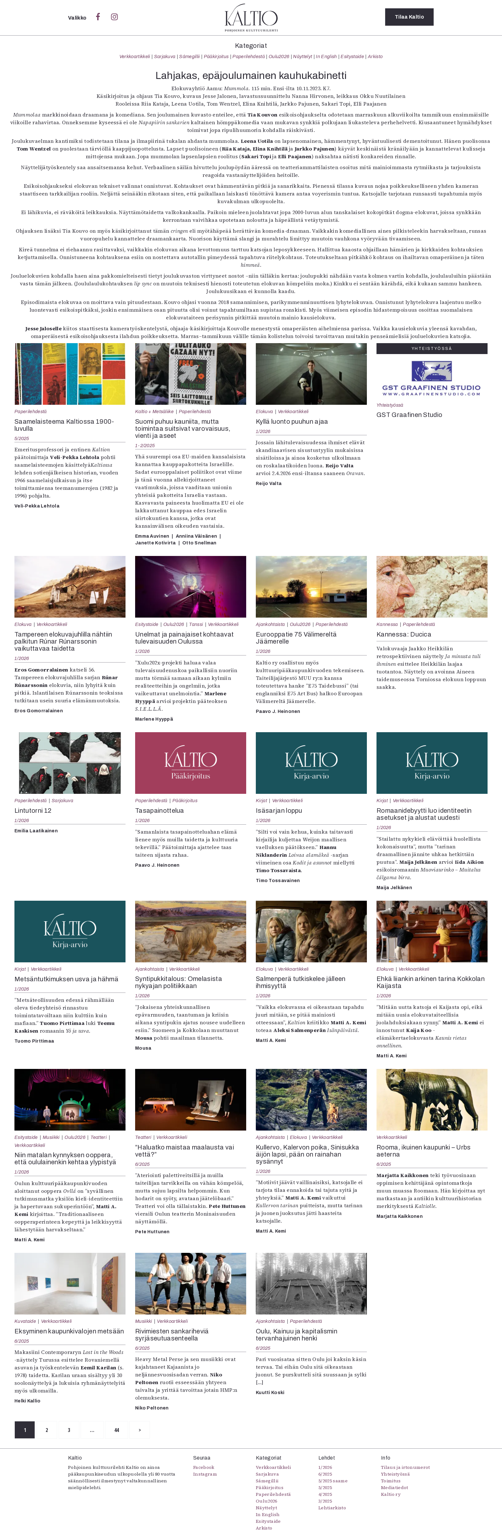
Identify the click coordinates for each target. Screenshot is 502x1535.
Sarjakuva (165, 56)
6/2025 (142, 1164)
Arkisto (375, 56)
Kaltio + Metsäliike (154, 411)
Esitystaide (352, 56)
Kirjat (261, 800)
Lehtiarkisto (332, 1508)
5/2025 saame (333, 1481)
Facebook (203, 1467)
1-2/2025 (145, 445)
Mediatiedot (394, 1488)
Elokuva (264, 411)
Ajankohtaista (270, 624)
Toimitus (391, 1481)
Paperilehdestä (248, 56)
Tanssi (196, 624)
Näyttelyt (302, 56)
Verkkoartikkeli (134, 56)
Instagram (205, 1474)
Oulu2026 (279, 56)
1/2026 (263, 431)
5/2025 (21, 438)
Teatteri (99, 1137)
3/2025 (325, 1501)
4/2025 (325, 1494)
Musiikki (51, 1137)
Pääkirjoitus (216, 56)
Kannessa (387, 624)
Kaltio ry (391, 1494)
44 (123, 1430)
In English (326, 56)
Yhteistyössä (389, 405)
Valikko (78, 18)
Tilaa (409, 17)
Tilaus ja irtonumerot (405, 1467)
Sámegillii (189, 56)
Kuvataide (25, 1321)
